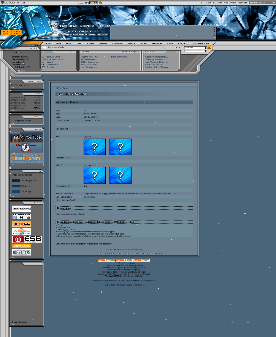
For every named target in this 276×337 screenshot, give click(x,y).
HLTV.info (217, 3)
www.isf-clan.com (116, 281)
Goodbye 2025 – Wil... (90, 57)
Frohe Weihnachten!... (90, 65)
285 (28, 67)
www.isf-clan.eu (133, 281)
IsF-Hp (58, 88)
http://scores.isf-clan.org (131, 249)
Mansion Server (52, 65)
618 (23, 65)
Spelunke (50, 67)
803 (27, 59)
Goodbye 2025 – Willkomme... (157, 67)
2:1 (37, 98)
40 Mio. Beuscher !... (89, 62)
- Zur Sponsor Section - (22, 121)
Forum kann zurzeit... (119, 57)
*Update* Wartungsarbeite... (156, 57)
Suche (61, 47)
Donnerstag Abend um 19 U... (157, 59)
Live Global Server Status (124, 263)
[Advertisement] (25, 292)
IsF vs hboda (89, 197)
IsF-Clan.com (205, 3)
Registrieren (139, 285)
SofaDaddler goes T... (89, 59)
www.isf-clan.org (100, 281)
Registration (53, 47)
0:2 (37, 105)
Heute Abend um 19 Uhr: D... (156, 62)
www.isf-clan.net (148, 281)
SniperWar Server (53, 57)
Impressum (242, 3)
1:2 (37, 103)
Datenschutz (110, 285)
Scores (65, 88)
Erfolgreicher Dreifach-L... (155, 65)
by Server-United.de (55, 59)
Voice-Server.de (230, 3)
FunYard (49, 62)
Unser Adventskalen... (89, 67)
